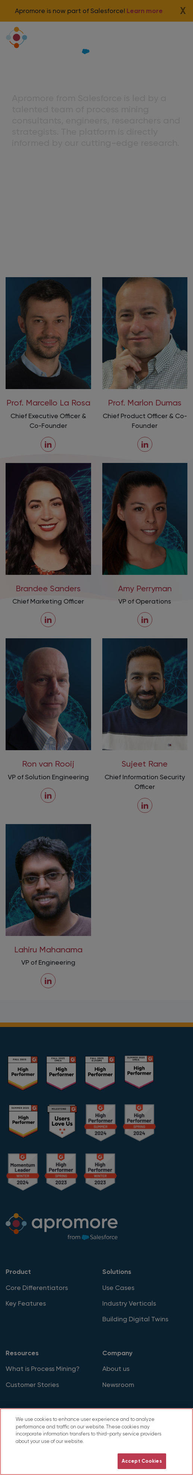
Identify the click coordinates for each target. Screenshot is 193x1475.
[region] (96, 1441)
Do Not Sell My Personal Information (66, 1461)
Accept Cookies (142, 1461)
